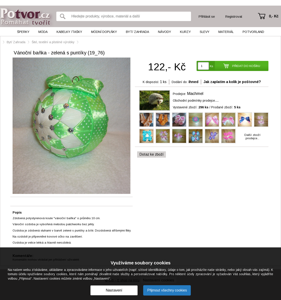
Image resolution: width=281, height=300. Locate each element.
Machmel (195, 93)
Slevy (204, 32)
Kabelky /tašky (69, 32)
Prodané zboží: (226, 107)
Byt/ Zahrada (137, 32)
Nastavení (114, 290)
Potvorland (253, 32)
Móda (43, 32)
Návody (164, 32)
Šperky (23, 32)
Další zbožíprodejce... (252, 136)
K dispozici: (151, 82)
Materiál (226, 32)
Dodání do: (180, 82)
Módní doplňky (104, 32)
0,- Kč (274, 16)
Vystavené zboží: (191, 107)
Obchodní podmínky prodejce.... (196, 100)
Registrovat (233, 16)
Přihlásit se (206, 16)
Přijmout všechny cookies (167, 290)
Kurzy (185, 32)
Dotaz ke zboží (151, 154)
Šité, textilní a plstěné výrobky (53, 42)
